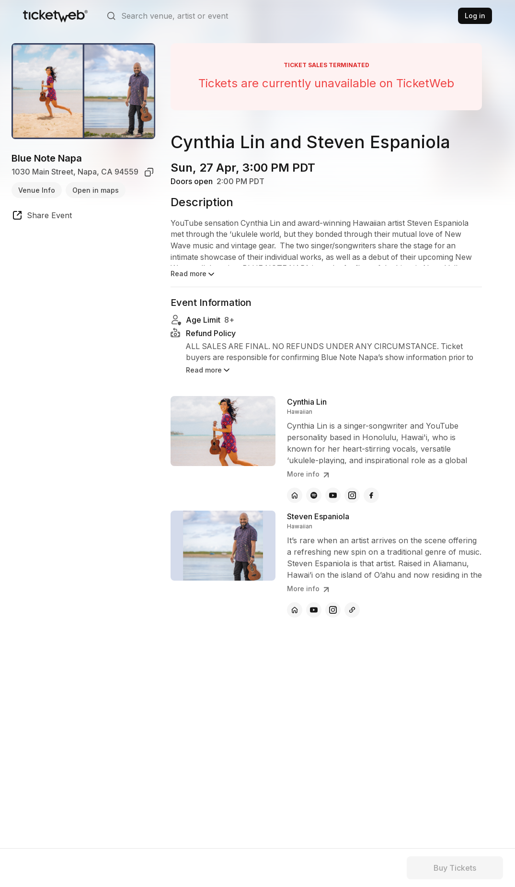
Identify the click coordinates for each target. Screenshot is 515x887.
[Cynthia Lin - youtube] (333, 495)
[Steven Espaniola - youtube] (313, 610)
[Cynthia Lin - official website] (294, 495)
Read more (193, 274)
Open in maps (95, 190)
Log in (475, 16)
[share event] (41, 217)
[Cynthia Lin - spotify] (313, 495)
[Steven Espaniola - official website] (294, 610)
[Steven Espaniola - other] (352, 610)
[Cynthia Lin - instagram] (352, 495)
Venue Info (36, 190)
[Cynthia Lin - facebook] (371, 495)
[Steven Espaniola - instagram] (333, 610)
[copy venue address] (149, 172)
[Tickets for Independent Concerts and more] (55, 15)
